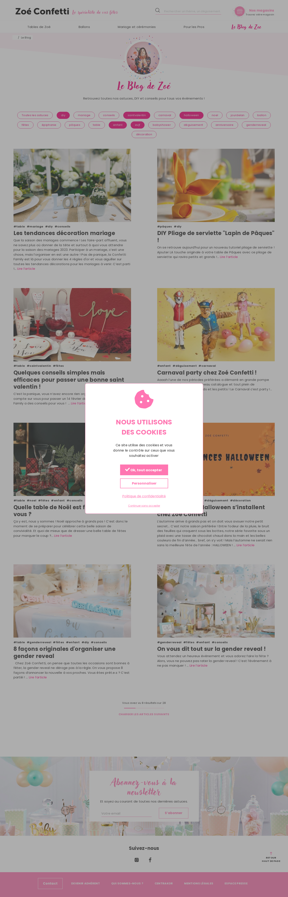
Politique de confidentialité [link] (144, 496)
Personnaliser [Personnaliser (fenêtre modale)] (144, 483)
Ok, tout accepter (143, 470)
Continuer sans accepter (144, 505)
